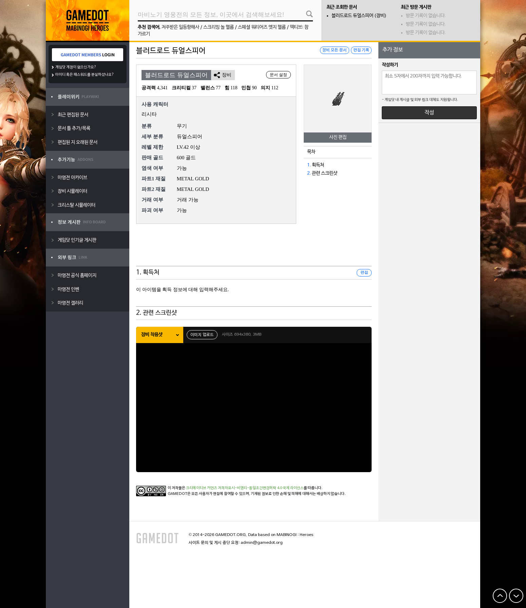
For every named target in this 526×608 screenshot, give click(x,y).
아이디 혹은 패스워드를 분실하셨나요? (84, 75)
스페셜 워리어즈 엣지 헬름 (262, 27)
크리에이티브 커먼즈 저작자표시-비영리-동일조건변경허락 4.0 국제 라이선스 (245, 488)
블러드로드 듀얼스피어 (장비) (359, 15)
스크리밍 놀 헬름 (218, 27)
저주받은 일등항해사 (180, 27)
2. (309, 173)
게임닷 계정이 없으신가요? (75, 67)
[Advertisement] (254, 249)
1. (309, 165)
